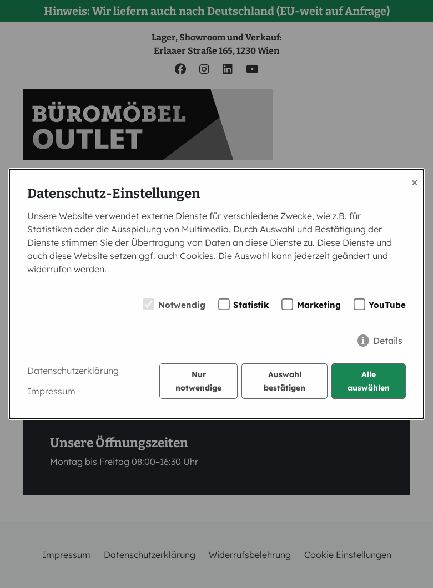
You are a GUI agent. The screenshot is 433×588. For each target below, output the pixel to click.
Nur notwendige (198, 381)
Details (387, 340)
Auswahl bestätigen (284, 381)
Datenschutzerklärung (73, 370)
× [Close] (414, 181)
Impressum (51, 391)
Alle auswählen (369, 381)
